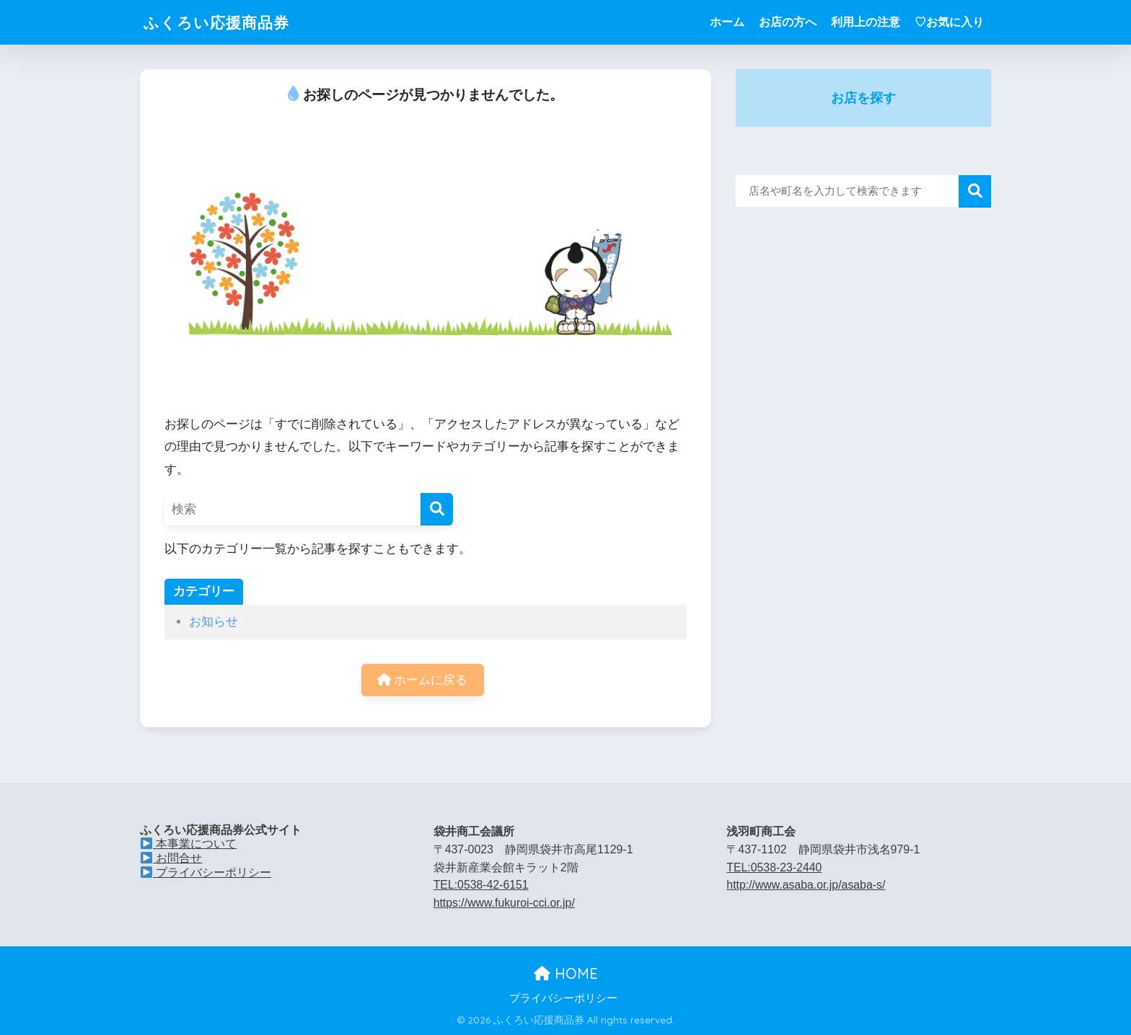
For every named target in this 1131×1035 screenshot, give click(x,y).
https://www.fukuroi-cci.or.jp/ (505, 903)
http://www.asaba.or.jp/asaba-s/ (806, 885)
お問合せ (171, 858)
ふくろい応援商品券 (223, 22)
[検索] (437, 509)
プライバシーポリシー (206, 872)
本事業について (189, 844)
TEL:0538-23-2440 (774, 867)
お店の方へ (788, 22)
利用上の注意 (865, 22)
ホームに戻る (422, 680)
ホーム (727, 22)
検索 (975, 191)
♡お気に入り (949, 22)
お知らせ (213, 621)
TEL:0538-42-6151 (481, 885)
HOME (566, 974)
